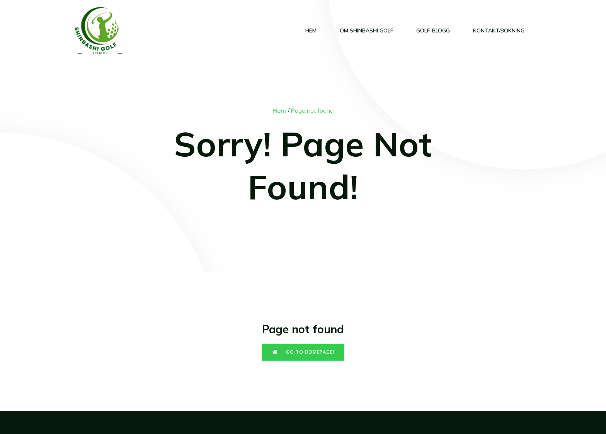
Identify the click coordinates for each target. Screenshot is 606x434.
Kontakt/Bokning (498, 30)
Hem (311, 30)
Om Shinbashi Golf (366, 30)
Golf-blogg (433, 30)
